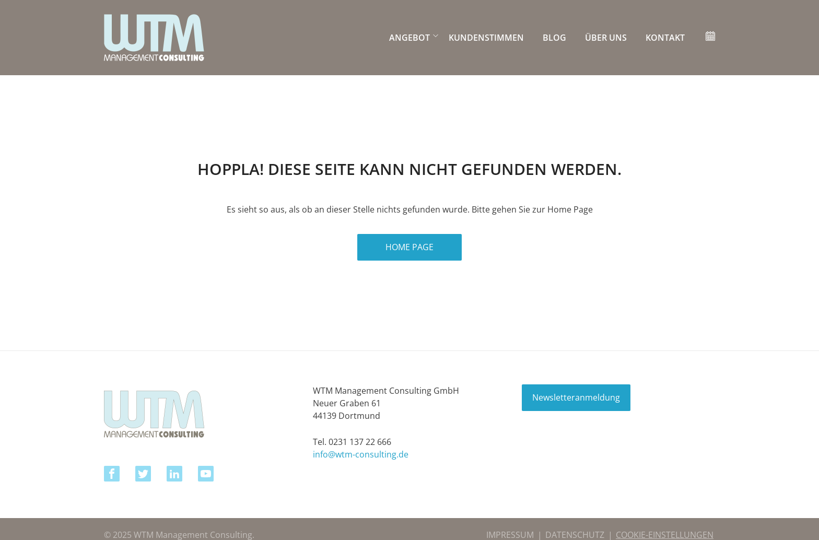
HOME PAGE (409, 247)
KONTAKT (665, 37)
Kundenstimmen (486, 37)
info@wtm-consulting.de (360, 454)
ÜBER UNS (606, 37)
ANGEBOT (409, 37)
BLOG (554, 37)
